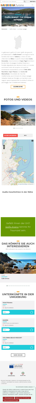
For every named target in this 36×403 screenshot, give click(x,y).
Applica (24, 1)
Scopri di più (18, 86)
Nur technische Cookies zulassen (26, 387)
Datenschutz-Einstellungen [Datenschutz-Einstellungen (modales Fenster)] (23, 398)
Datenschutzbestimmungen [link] (11, 400)
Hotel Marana (7, 302)
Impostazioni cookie (25, 382)
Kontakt (4, 383)
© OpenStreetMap (22, 184)
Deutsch (32, 1)
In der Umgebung (10, 135)
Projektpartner (6, 380)
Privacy (4, 382)
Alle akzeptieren (9, 398)
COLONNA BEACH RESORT (12, 338)
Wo (25, 135)
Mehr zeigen (18, 355)
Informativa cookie (12, 382)
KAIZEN (5, 320)
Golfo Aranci (12, 226)
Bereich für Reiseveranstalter (21, 380)
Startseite (4, 29)
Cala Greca (5, 278)
